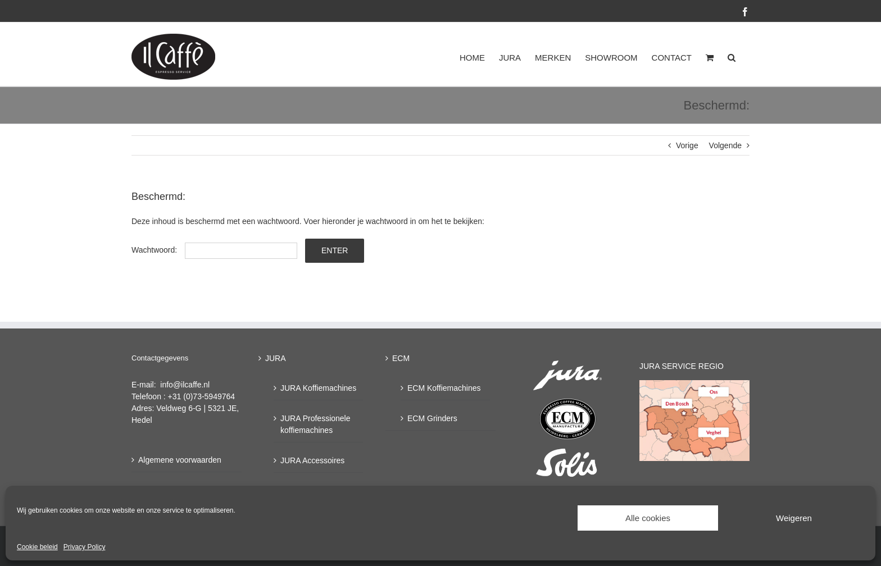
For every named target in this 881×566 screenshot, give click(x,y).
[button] (731, 57)
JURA (275, 358)
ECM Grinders (432, 418)
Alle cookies (647, 518)
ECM (401, 358)
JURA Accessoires (312, 460)
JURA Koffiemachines (318, 388)
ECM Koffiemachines (443, 388)
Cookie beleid (37, 547)
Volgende (725, 145)
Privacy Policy (84, 547)
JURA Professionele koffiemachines (315, 424)
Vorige (687, 145)
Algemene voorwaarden (179, 459)
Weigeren (794, 518)
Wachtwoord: (214, 249)
